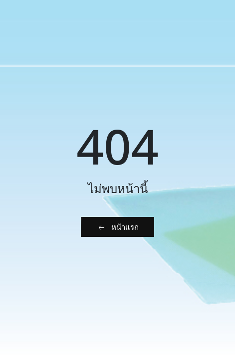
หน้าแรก (117, 227)
